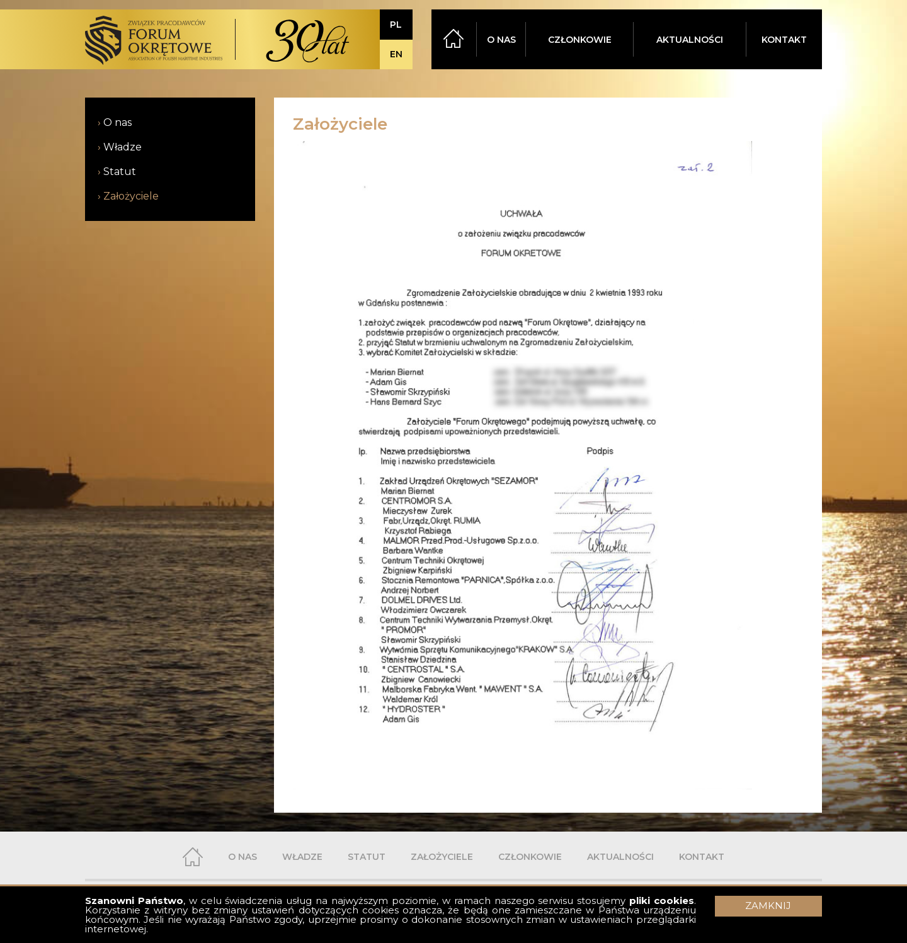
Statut (119, 172)
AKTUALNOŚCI (689, 39)
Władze (122, 147)
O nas (117, 122)
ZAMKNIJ (768, 906)
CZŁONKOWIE (580, 39)
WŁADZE (302, 856)
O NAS (501, 39)
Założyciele (131, 196)
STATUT (366, 856)
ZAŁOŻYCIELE (442, 856)
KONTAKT (784, 39)
